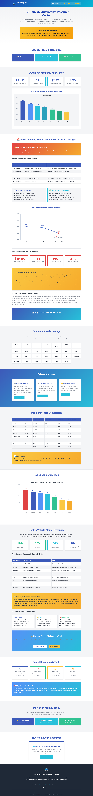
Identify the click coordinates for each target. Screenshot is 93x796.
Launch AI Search (19, 399)
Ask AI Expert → (54, 648)
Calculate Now (65, 395)
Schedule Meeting (56, 784)
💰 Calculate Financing (23, 723)
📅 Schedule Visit (70, 723)
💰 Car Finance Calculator (23, 59)
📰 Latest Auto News (70, 59)
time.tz (38, 794)
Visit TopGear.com (46, 758)
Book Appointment (43, 397)
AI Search (50, 784)
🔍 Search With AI (46, 59)
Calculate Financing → (40, 648)
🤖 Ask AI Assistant (46, 723)
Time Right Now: (66, 3)
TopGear (51, 787)
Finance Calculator (43, 784)
